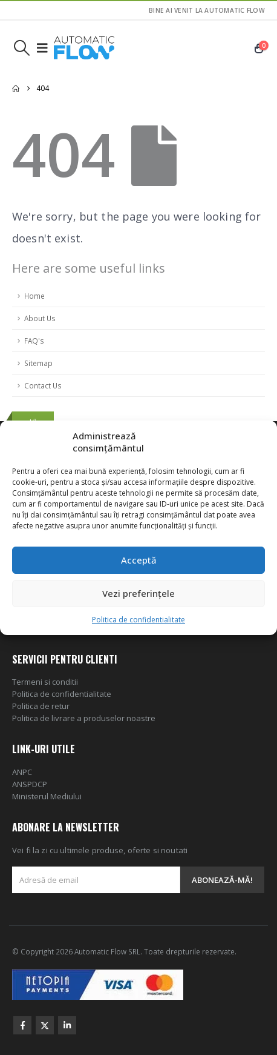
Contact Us (43, 385)
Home (34, 296)
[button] (21, 48)
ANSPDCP (29, 784)
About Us (40, 318)
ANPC (22, 772)
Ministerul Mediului (47, 796)
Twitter (45, 1025)
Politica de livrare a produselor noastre (83, 718)
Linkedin (67, 1025)
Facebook (22, 1025)
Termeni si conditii (45, 681)
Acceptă (139, 560)
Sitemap (38, 363)
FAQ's (34, 340)
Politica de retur (41, 706)
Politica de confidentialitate (138, 619)
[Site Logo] (84, 47)
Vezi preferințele (138, 593)
